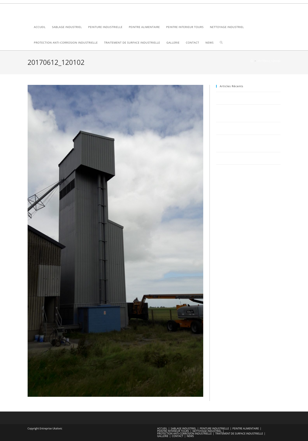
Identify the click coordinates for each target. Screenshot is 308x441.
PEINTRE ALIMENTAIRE (246, 428)
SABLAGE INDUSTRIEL (183, 428)
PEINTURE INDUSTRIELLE (214, 428)
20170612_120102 (269, 61)
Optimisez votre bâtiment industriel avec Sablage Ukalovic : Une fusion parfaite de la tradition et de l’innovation (247, 143)
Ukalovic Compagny (51, 11)
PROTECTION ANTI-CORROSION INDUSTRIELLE (184, 433)
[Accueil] (251, 61)
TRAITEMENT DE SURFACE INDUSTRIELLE (239, 433)
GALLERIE (162, 436)
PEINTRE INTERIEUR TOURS (173, 431)
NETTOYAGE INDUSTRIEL (207, 431)
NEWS (190, 436)
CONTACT (177, 436)
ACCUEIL (162, 428)
